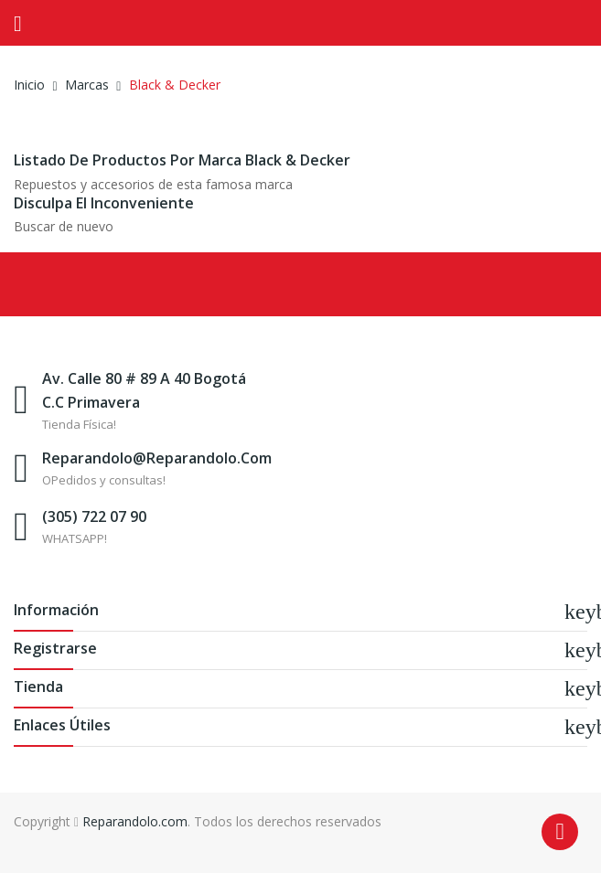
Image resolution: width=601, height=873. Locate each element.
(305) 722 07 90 (94, 516)
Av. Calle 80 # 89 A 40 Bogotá (144, 378)
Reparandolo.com (135, 821)
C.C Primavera (91, 402)
